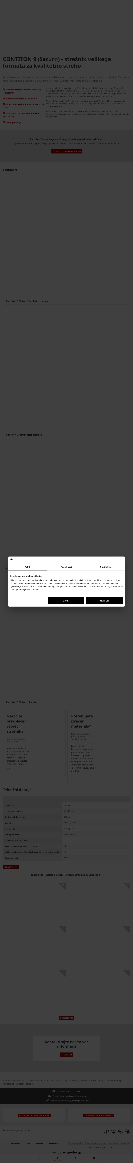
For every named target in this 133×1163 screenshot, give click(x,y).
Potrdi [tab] (27, 567)
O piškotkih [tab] (105, 567)
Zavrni (66, 601)
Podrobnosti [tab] (66, 567)
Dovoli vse (104, 601)
